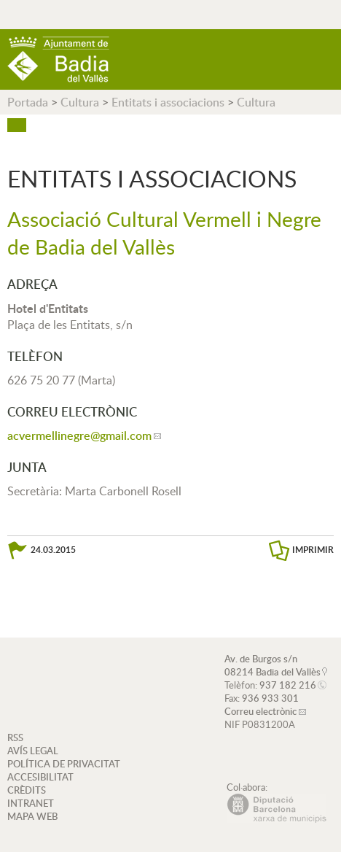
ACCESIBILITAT (40, 776)
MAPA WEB (32, 816)
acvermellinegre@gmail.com (79, 435)
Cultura (79, 102)
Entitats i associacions (167, 102)
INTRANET (30, 803)
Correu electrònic (260, 711)
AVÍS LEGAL (32, 750)
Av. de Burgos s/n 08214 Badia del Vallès (272, 665)
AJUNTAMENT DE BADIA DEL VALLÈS (58, 59)
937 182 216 (287, 685)
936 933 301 (270, 698)
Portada (27, 102)
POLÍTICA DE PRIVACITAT (63, 763)
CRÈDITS (26, 790)
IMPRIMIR (313, 549)
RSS (15, 737)
